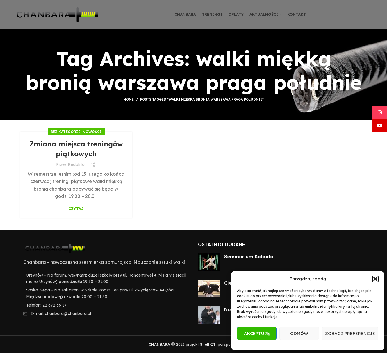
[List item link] (104, 305)
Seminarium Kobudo (248, 256)
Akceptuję (257, 333)
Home (129, 99)
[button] (375, 279)
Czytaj (76, 209)
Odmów (299, 333)
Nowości (92, 132)
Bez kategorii (65, 132)
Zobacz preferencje (350, 333)
